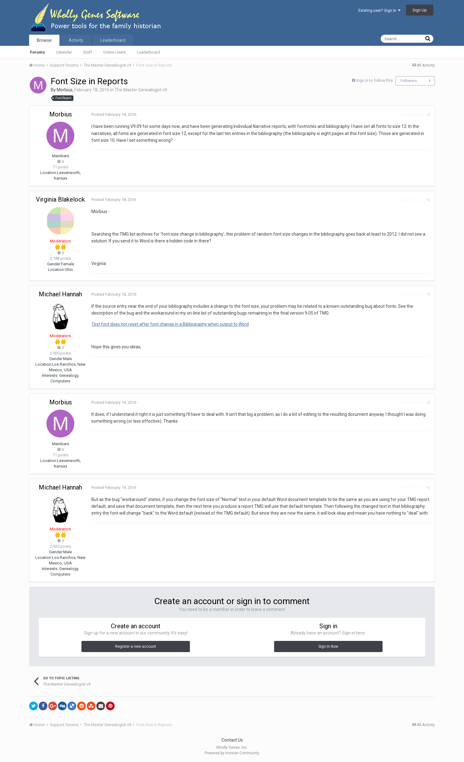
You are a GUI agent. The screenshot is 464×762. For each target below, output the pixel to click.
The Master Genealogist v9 (141, 89)
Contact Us (232, 740)
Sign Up (420, 10)
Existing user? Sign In (379, 10)
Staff (87, 52)
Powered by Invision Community (232, 753)
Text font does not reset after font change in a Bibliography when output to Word (170, 324)
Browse (44, 40)
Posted (113, 114)
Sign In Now (328, 646)
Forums (37, 52)
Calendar (64, 52)
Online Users (114, 52)
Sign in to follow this (374, 80)
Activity (76, 40)
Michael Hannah (60, 294)
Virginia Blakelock (60, 199)
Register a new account (135, 646)
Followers (409, 81)
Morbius (64, 89)
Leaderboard (148, 52)
